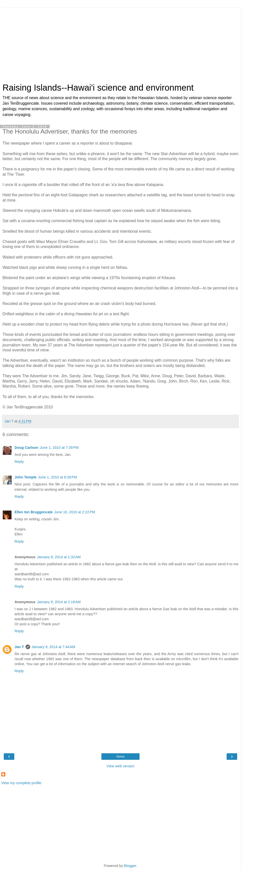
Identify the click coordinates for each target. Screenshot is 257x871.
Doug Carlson (26, 448)
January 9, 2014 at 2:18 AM (59, 602)
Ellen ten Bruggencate (34, 512)
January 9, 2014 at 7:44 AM (53, 647)
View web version (120, 766)
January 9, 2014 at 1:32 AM (59, 557)
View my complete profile (21, 783)
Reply (19, 462)
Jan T (19, 647)
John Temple (26, 477)
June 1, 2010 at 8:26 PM (57, 477)
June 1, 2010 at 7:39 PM (59, 448)
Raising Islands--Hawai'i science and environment (98, 87)
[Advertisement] (120, 43)
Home (120, 756)
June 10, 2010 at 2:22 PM (74, 512)
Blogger (130, 866)
